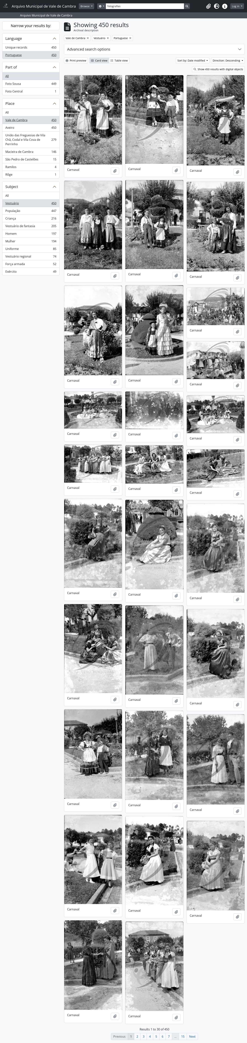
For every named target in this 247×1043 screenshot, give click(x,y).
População (30, 212)
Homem (30, 234)
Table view (119, 60)
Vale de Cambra (30, 121)
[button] (208, 6)
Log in (236, 6)
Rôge (30, 175)
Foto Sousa (30, 85)
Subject (11, 186)
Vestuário (30, 204)
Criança (30, 219)
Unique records (30, 48)
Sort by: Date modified (191, 60)
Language (13, 38)
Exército (30, 272)
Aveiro (30, 128)
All (7, 76)
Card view (99, 60)
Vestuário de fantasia (30, 227)
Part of (11, 67)
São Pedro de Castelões (30, 160)
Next (192, 1036)
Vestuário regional (30, 257)
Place (9, 103)
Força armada (30, 265)
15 (183, 1036)
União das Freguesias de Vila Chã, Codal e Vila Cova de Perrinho (30, 139)
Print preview (76, 60)
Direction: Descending (227, 60)
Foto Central (30, 92)
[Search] (145, 6)
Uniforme (30, 250)
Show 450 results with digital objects (218, 69)
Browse (85, 6)
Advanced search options (88, 49)
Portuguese (30, 56)
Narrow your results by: (31, 25)
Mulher (30, 242)
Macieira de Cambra (30, 153)
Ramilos (30, 168)
